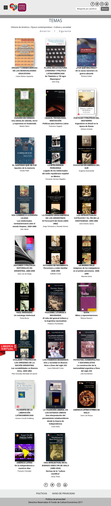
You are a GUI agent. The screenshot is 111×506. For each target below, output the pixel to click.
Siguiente (65, 31)
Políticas (41, 493)
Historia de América (20, 27)
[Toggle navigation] (5, 7)
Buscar (105, 9)
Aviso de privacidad (63, 493)
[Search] (87, 9)
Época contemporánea (41, 27)
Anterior (45, 31)
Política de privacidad (55, 499)
